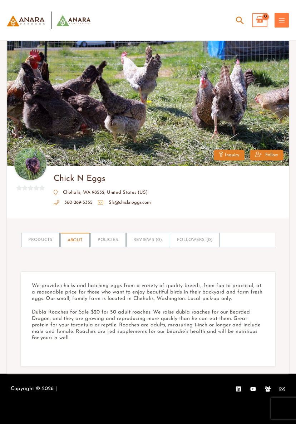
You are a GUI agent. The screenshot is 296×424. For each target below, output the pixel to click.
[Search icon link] (240, 20)
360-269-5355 (78, 202)
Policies (108, 240)
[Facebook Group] (268, 389)
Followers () (195, 240)
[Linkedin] (238, 389)
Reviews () (147, 240)
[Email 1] (282, 389)
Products (40, 240)
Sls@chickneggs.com (130, 202)
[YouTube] (253, 389)
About (75, 240)
